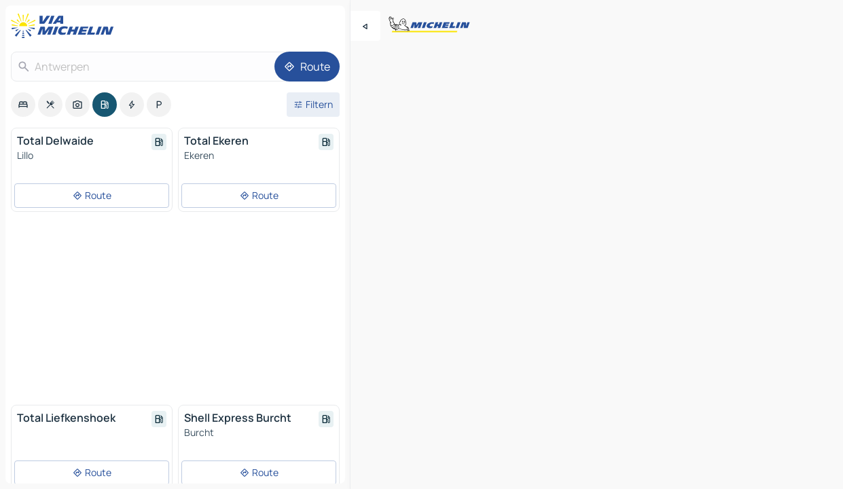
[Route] (307, 67)
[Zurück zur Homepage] (65, 26)
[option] (23, 104)
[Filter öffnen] (313, 104)
